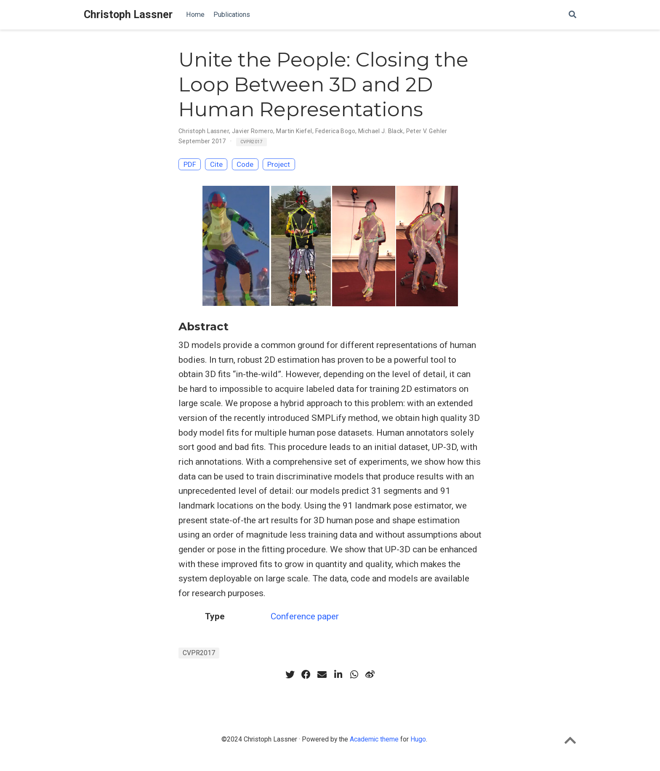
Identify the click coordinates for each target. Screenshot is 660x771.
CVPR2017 (251, 142)
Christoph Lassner (128, 14)
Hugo (418, 739)
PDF (190, 164)
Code (245, 164)
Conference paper (305, 616)
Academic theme (374, 739)
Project (278, 164)
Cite (216, 164)
